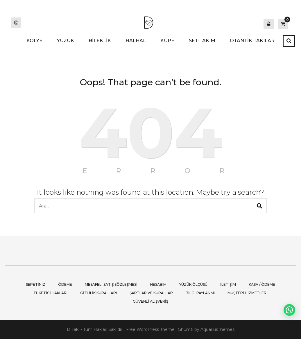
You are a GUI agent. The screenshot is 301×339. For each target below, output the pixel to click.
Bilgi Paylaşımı (200, 293)
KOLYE (34, 40)
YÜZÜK (65, 40)
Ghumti (185, 329)
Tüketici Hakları (50, 293)
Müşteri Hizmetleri (247, 293)
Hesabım (158, 284)
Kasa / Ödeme (262, 284)
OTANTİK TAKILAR (252, 40)
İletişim (228, 284)
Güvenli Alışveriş (150, 301)
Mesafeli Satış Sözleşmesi (111, 284)
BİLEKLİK (100, 40)
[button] (289, 310)
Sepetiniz (35, 284)
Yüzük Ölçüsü (193, 284)
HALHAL (136, 40)
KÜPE (167, 40)
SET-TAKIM (202, 40)
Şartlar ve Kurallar (151, 293)
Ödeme (65, 284)
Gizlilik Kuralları (98, 293)
